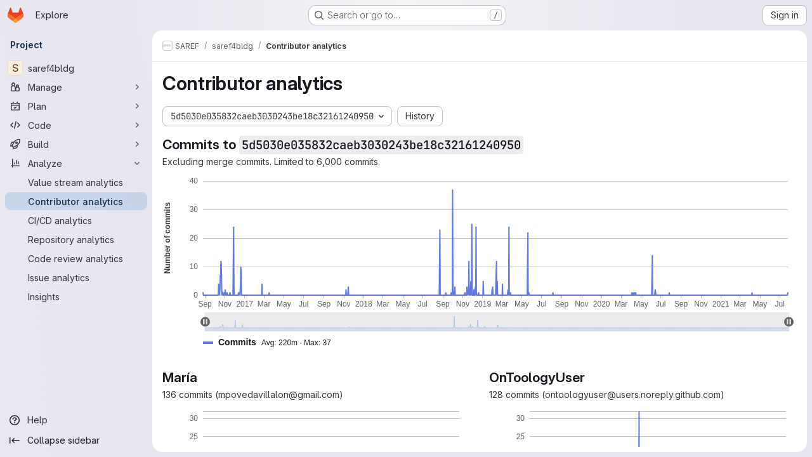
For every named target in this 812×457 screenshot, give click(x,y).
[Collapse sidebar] (76, 440)
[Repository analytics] (76, 239)
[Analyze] (76, 163)
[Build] (76, 144)
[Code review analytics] (76, 258)
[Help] (76, 420)
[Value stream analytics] (76, 182)
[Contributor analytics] (76, 201)
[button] (272, 342)
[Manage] (76, 87)
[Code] (76, 125)
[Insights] (76, 296)
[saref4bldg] (76, 68)
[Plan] (76, 106)
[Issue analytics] (76, 277)
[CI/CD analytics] (76, 220)
